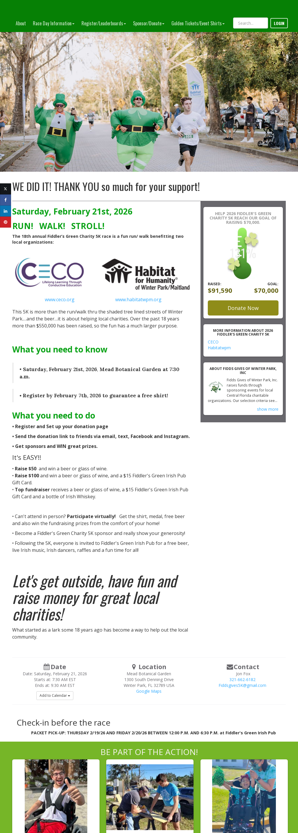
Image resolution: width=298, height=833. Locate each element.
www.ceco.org (60, 299)
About (21, 23)
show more (268, 409)
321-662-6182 (242, 679)
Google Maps (149, 691)
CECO (213, 342)
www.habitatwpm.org (138, 299)
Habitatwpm (219, 347)
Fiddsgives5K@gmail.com (242, 685)
